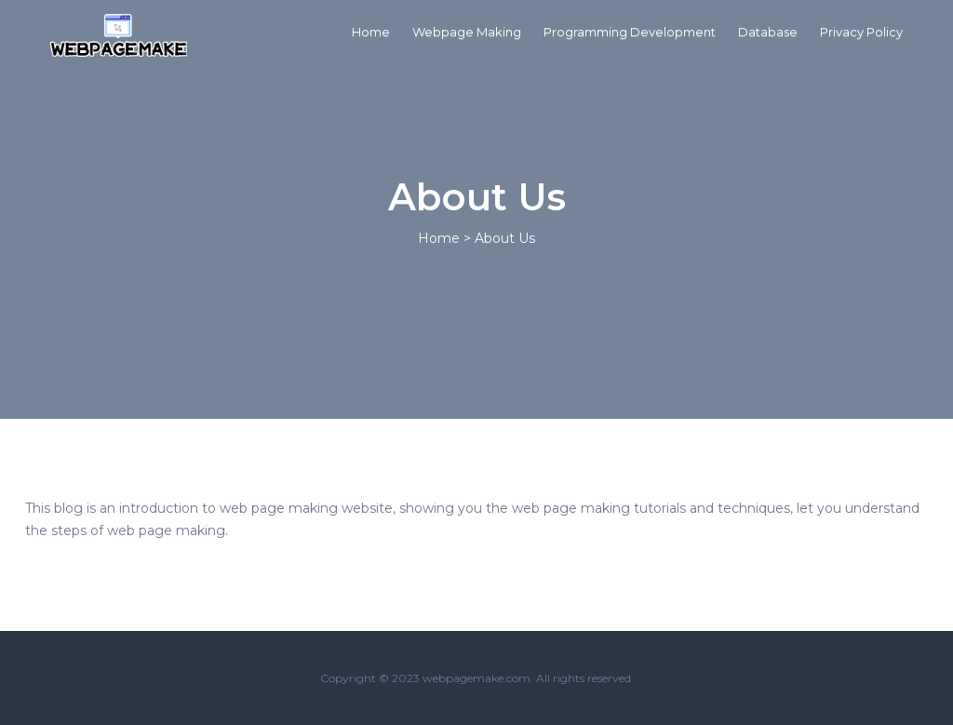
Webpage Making (466, 31)
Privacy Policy (861, 31)
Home (371, 31)
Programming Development (630, 31)
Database (768, 31)
